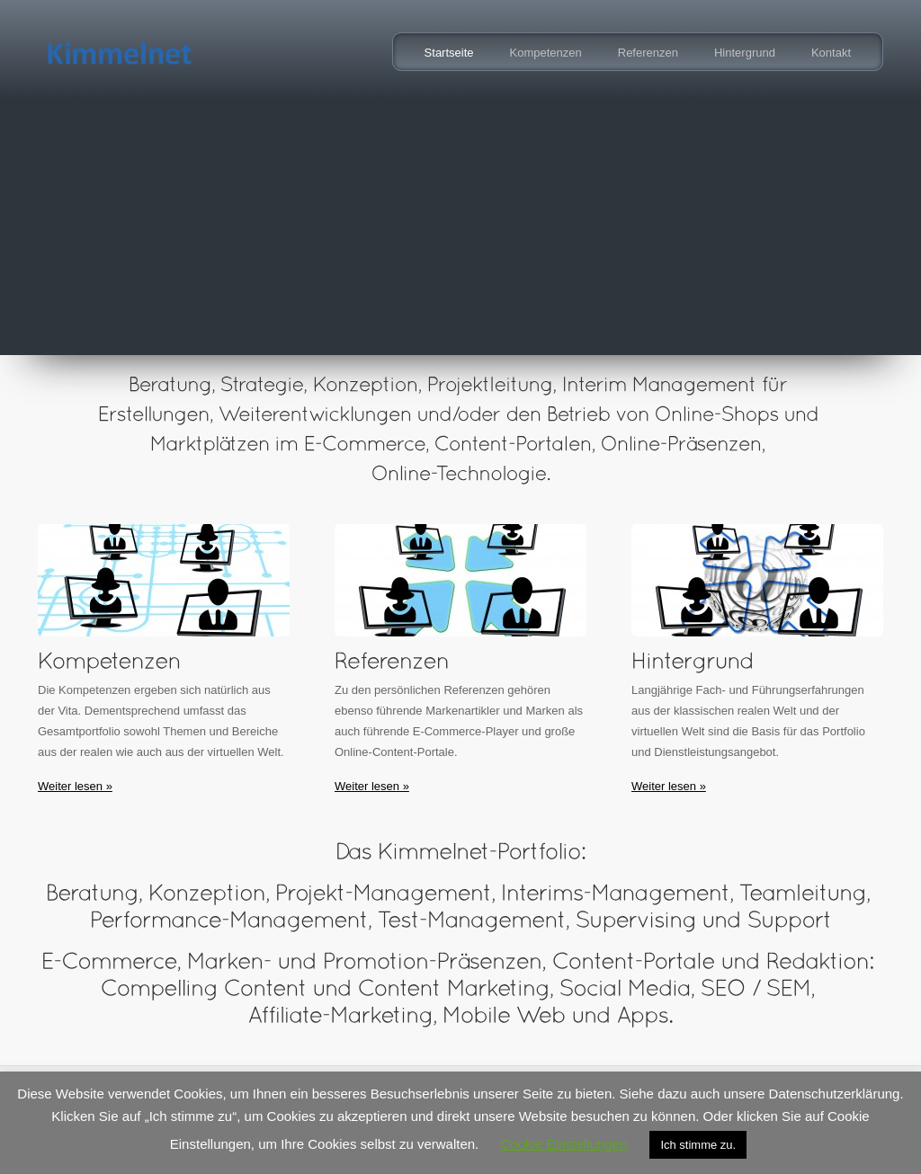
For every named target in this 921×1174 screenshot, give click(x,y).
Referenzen (648, 52)
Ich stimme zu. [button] (698, 1145)
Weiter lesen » (75, 786)
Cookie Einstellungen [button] (563, 1144)
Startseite (449, 52)
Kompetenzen (546, 52)
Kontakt (831, 52)
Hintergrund (744, 52)
